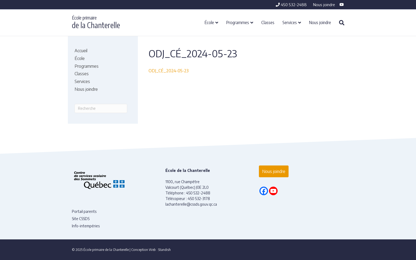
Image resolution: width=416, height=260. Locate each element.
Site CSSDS (81, 218)
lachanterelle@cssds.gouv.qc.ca (191, 204)
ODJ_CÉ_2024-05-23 (169, 70)
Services (289, 22)
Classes (267, 22)
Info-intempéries (86, 226)
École (209, 22)
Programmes (237, 22)
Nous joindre (324, 4)
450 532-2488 (291, 4)
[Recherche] (339, 23)
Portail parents (84, 211)
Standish (164, 250)
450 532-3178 (199, 198)
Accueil (81, 50)
